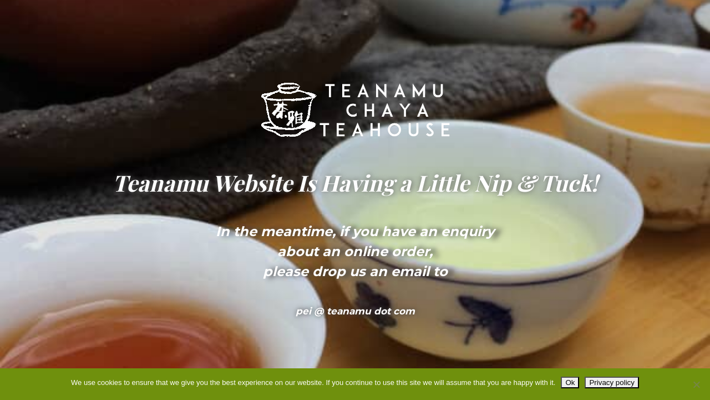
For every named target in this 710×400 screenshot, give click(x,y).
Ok (570, 382)
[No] (696, 384)
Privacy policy (611, 382)
